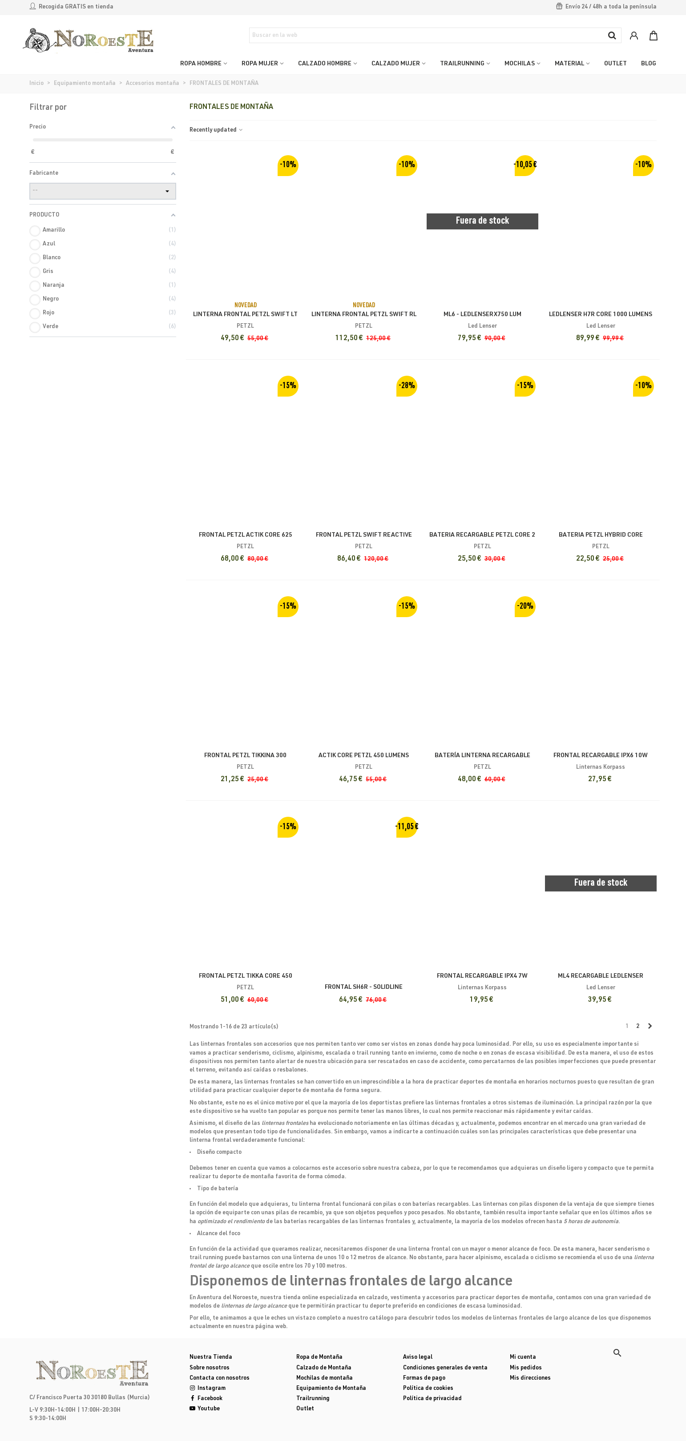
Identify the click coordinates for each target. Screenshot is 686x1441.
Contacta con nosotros (220, 1378)
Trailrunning (313, 1399)
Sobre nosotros (210, 1368)
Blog (648, 64)
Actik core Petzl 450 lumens (364, 756)
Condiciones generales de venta (445, 1368)
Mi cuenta (523, 1358)
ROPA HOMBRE (201, 64)
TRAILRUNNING (462, 64)
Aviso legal (417, 1358)
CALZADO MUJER (395, 64)
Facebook (206, 1399)
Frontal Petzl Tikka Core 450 (245, 976)
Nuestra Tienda (211, 1358)
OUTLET (615, 64)
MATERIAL (569, 64)
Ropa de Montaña (319, 1358)
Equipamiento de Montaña (331, 1389)
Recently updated (217, 130)
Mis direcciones (530, 1378)
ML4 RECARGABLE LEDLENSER (600, 976)
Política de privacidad (432, 1399)
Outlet (305, 1409)
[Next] (650, 1027)
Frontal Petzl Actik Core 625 (245, 535)
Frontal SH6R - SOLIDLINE (364, 987)
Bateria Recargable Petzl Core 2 (482, 535)
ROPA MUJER (260, 64)
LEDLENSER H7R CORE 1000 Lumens (600, 315)
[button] (617, 1353)
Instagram (208, 1389)
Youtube (205, 1409)
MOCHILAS (519, 64)
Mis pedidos (526, 1368)
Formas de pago (424, 1378)
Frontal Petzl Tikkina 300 (245, 756)
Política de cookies (428, 1389)
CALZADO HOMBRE (324, 64)
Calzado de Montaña (323, 1368)
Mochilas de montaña (324, 1378)
